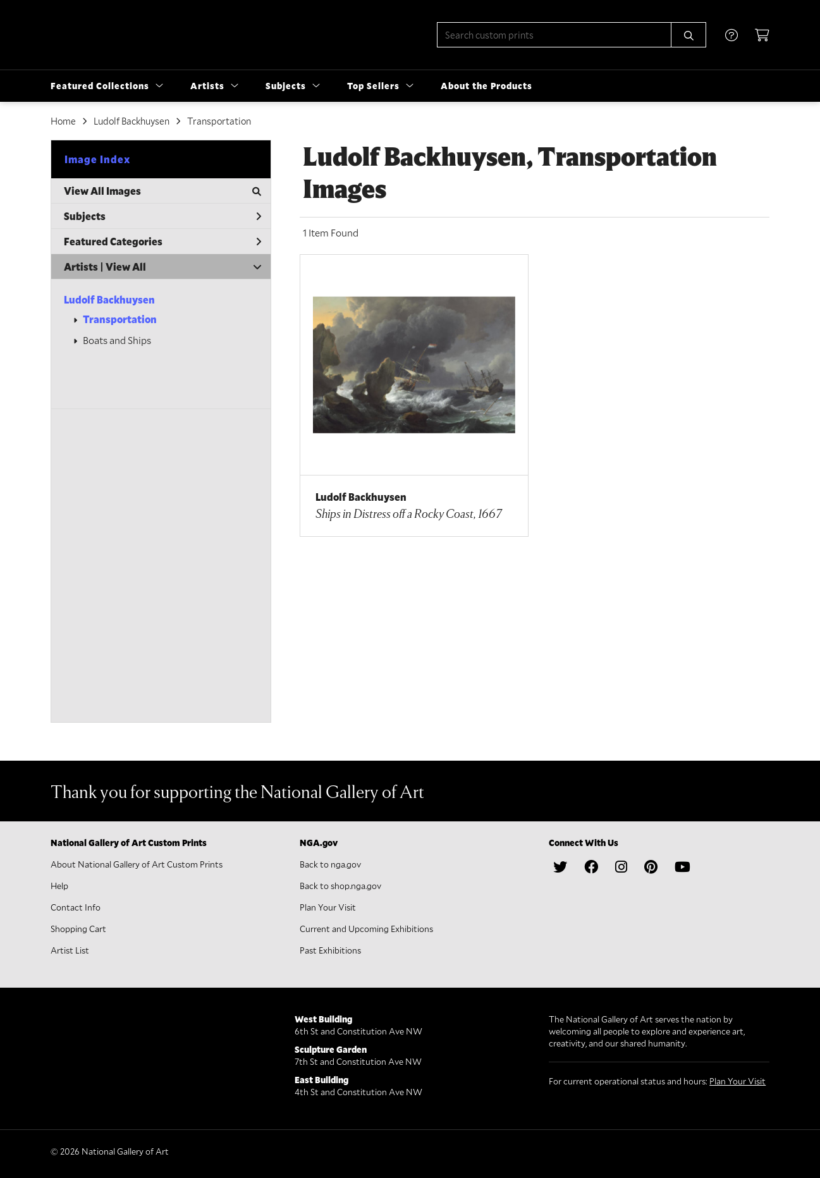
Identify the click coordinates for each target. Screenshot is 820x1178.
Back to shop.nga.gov (340, 886)
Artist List (70, 950)
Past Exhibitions (330, 950)
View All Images (162, 190)
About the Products (486, 86)
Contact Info (76, 907)
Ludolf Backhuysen (131, 120)
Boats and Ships (117, 340)
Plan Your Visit (328, 907)
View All (126, 266)
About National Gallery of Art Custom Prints (137, 864)
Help (59, 886)
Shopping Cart (78, 929)
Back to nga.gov (330, 864)
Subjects (162, 216)
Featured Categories (162, 241)
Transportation (219, 120)
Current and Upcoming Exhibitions (366, 929)
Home (63, 120)
